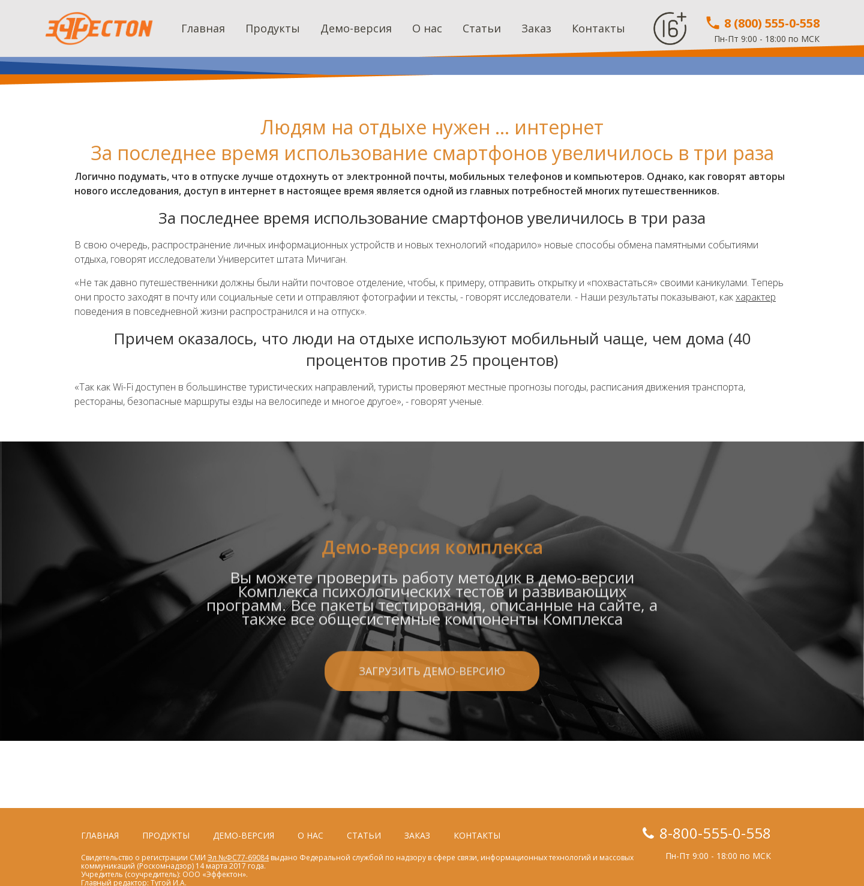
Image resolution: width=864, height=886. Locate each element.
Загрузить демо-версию (432, 735)
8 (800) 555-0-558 (762, 23)
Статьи (482, 28)
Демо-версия (356, 28)
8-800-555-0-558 (715, 833)
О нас (427, 28)
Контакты (598, 28)
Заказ (536, 28)
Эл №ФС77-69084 (238, 857)
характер (756, 297)
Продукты (272, 28)
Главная (203, 28)
